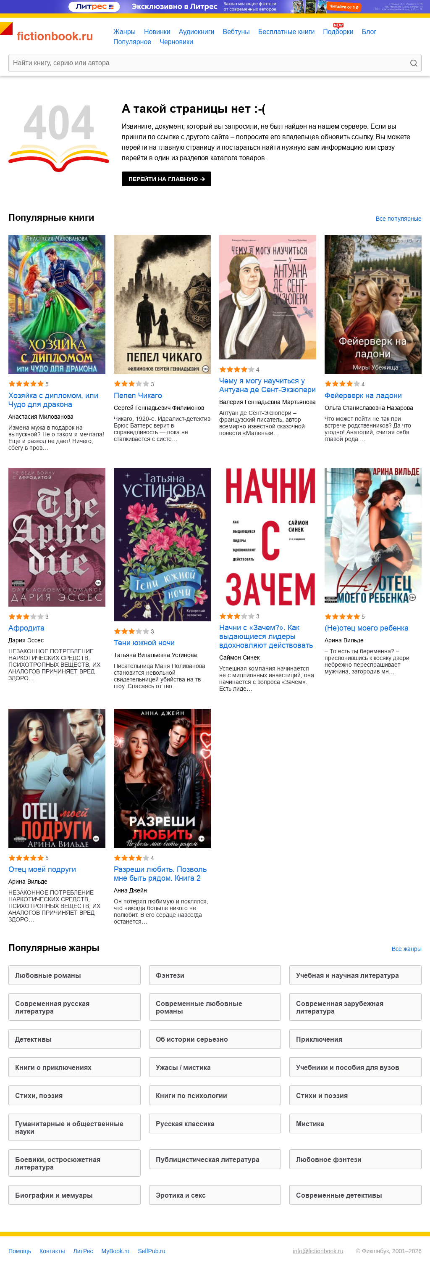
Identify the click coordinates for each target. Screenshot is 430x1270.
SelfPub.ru (151, 1251)
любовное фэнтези (329, 1159)
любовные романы (48, 975)
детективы (33, 1039)
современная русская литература (52, 1007)
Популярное (132, 41)
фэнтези (170, 975)
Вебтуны (236, 31)
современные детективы (339, 1195)
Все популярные (399, 218)
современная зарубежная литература (339, 1007)
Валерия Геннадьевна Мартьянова (267, 402)
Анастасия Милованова (40, 416)
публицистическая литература (208, 1159)
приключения (319, 1039)
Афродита (26, 628)
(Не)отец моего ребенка (367, 628)
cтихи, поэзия (39, 1095)
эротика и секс (181, 1195)
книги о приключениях (53, 1067)
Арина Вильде (344, 640)
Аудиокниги (197, 31)
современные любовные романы (199, 1007)
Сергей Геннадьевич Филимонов (159, 407)
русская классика (185, 1123)
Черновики (176, 41)
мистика (310, 1123)
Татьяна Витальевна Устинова (155, 655)
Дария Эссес (26, 640)
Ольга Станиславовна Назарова (369, 407)
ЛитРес (83, 1251)
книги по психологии (191, 1095)
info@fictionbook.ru (318, 1251)
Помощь (19, 1251)
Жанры (124, 31)
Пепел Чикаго (138, 395)
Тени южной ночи (144, 643)
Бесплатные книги (286, 31)
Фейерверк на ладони (363, 395)
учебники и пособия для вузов (347, 1067)
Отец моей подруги (42, 869)
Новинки (157, 31)
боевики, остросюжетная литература (57, 1163)
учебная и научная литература (347, 975)
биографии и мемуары (54, 1195)
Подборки (338, 31)
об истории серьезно (192, 1039)
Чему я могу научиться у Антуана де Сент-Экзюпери (267, 385)
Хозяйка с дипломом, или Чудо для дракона (53, 400)
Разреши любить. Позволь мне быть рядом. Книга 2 (160, 873)
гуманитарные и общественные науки (69, 1127)
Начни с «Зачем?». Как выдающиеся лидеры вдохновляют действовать (266, 636)
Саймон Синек (239, 657)
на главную (163, 179)
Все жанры (407, 948)
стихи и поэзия (322, 1095)
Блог (369, 31)
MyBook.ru (116, 1251)
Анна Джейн (130, 890)
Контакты (52, 1251)
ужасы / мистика (183, 1067)
